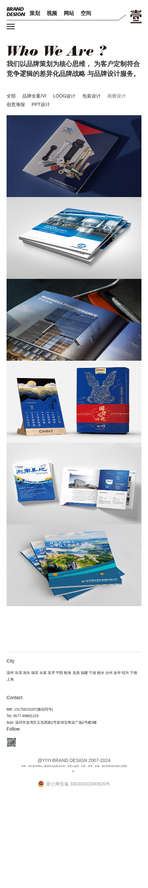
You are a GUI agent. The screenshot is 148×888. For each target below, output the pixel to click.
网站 (69, 13)
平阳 (59, 673)
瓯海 (67, 673)
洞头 (26, 673)
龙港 (76, 673)
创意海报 (16, 104)
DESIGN (16, 11)
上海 (10, 679)
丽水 (100, 673)
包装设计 (91, 96)
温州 (10, 673)
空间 (86, 13)
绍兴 (125, 673)
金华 (117, 673)
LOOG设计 (64, 96)
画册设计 (116, 96)
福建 (84, 673)
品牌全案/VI (34, 96)
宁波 (92, 673)
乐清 (18, 673)
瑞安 (34, 673)
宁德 (133, 673)
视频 (52, 13)
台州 (109, 673)
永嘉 (43, 673)
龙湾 (51, 673)
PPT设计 (41, 104)
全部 (11, 96)
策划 (35, 13)
